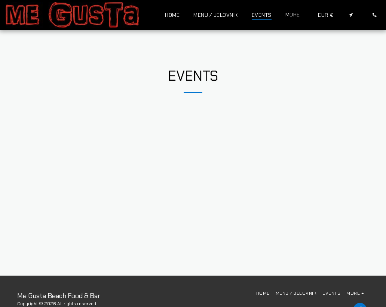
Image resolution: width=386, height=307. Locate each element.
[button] (350, 15)
